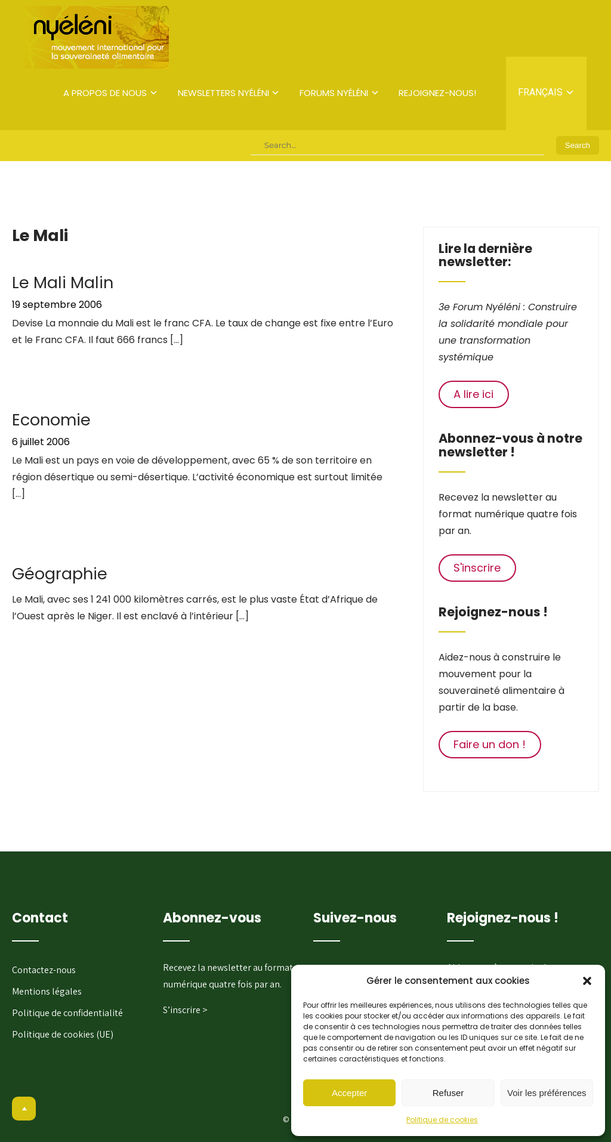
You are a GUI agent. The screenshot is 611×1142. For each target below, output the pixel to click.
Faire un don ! (489, 744)
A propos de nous (105, 93)
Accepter (349, 1093)
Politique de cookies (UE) (62, 1034)
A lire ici (473, 394)
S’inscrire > (185, 1010)
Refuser (448, 1093)
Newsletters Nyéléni (223, 93)
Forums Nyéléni (334, 93)
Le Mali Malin (62, 282)
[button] (587, 981)
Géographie (59, 574)
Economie (51, 420)
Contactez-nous (44, 970)
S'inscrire (477, 567)
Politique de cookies (442, 1120)
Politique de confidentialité (67, 1013)
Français (540, 92)
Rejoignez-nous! (437, 93)
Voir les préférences (547, 1093)
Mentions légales (47, 991)
